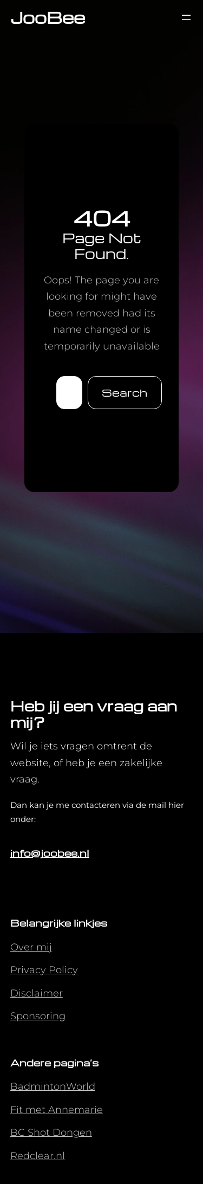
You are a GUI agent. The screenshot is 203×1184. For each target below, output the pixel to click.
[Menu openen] (186, 17)
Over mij (31, 947)
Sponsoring (38, 1016)
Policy (63, 970)
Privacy (29, 970)
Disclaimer (36, 993)
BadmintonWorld (52, 1086)
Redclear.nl (37, 1156)
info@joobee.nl (49, 852)
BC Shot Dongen (51, 1132)
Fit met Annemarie (56, 1110)
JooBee (47, 17)
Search (124, 392)
